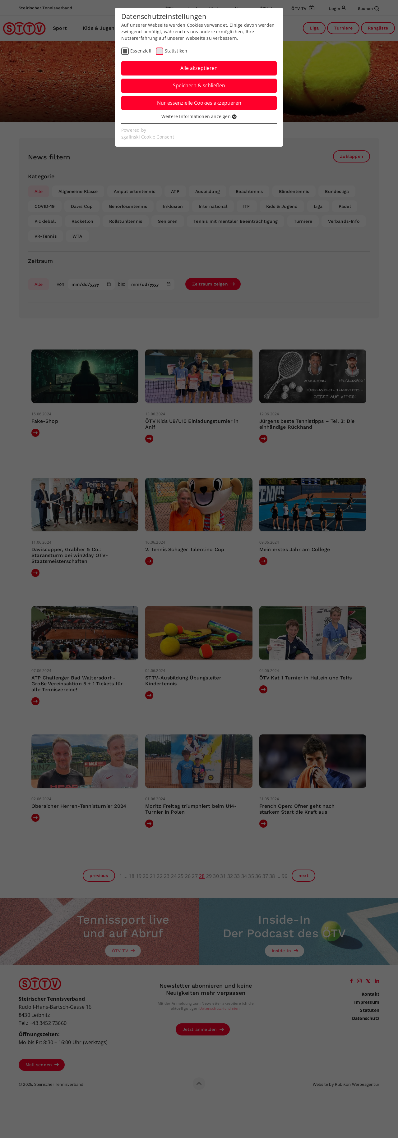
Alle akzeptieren (199, 68)
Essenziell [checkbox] (140, 51)
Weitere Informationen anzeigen (199, 116)
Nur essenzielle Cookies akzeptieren (199, 102)
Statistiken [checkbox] (176, 51)
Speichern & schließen (199, 85)
